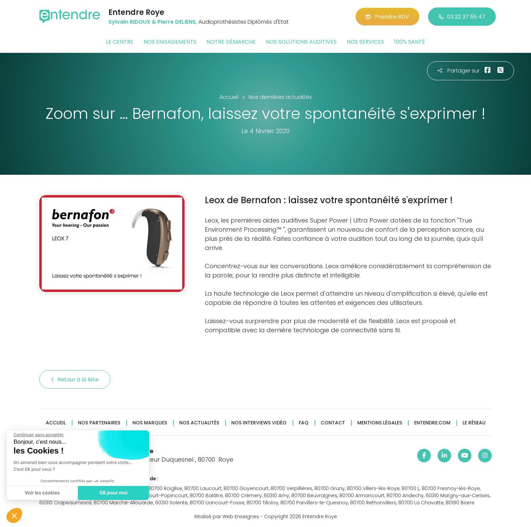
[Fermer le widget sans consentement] (38, 434)
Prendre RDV (387, 17)
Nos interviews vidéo (258, 423)
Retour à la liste (75, 379)
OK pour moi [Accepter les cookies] (113, 493)
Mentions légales (379, 423)
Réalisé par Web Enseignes (226, 516)
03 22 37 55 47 (462, 17)
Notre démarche (231, 42)
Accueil (56, 423)
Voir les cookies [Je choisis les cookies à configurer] (41, 493)
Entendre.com (432, 423)
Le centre (119, 42)
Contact (333, 423)
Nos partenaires (99, 423)
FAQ (304, 423)
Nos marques (149, 423)
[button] (14, 515)
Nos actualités (199, 423)
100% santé (409, 42)
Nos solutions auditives (301, 42)
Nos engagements (170, 42)
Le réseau (474, 423)
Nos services (365, 42)
